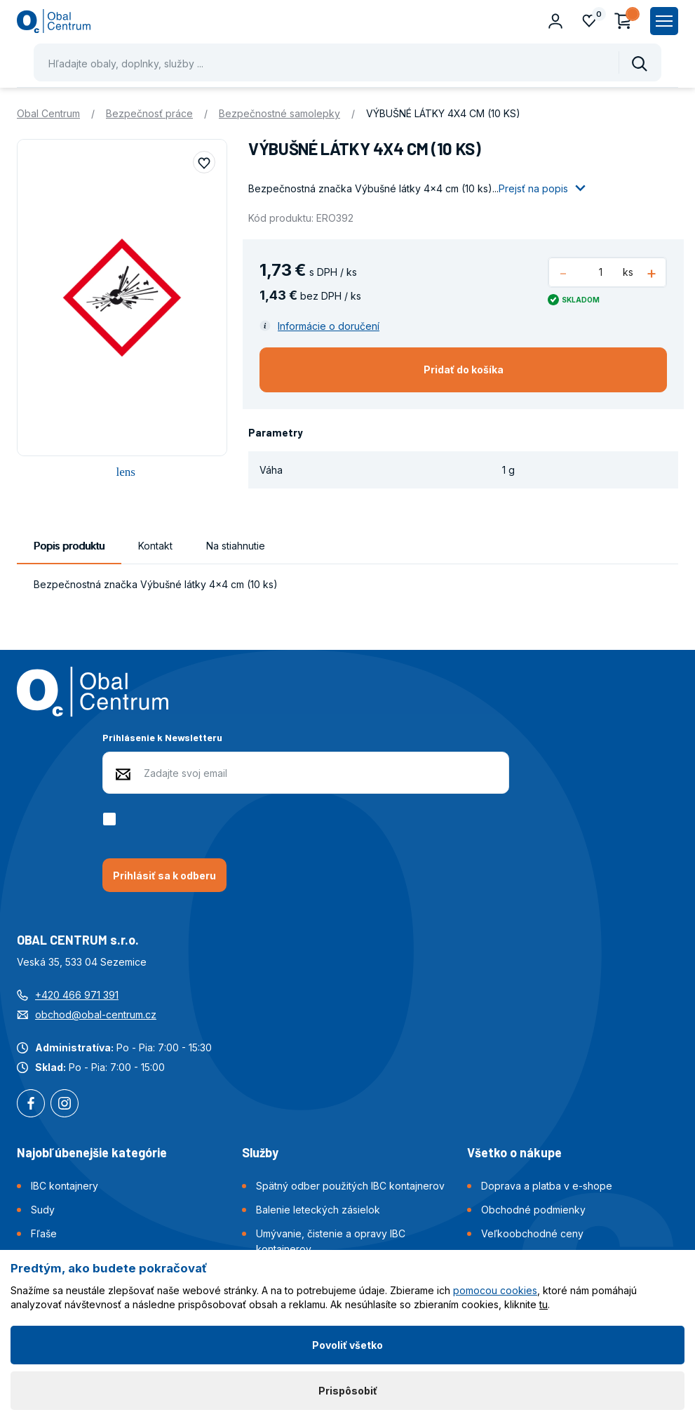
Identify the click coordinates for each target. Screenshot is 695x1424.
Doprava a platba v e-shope (546, 1186)
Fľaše (44, 1233)
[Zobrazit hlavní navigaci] (664, 21)
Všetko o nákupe (514, 1152)
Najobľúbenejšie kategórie (92, 1152)
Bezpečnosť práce (149, 113)
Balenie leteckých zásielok (318, 1210)
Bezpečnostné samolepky (279, 113)
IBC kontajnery (64, 1186)
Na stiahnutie (235, 546)
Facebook (31, 1105)
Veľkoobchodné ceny (532, 1233)
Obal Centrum (48, 113)
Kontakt (155, 546)
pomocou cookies (495, 1290)
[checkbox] (111, 819)
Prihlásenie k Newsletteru (162, 737)
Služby (260, 1152)
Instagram (64, 1105)
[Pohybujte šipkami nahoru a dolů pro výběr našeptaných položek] (347, 62)
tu (543, 1304)
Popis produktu (69, 546)
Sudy (43, 1210)
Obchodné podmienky (533, 1210)
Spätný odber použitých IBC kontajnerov (350, 1186)
